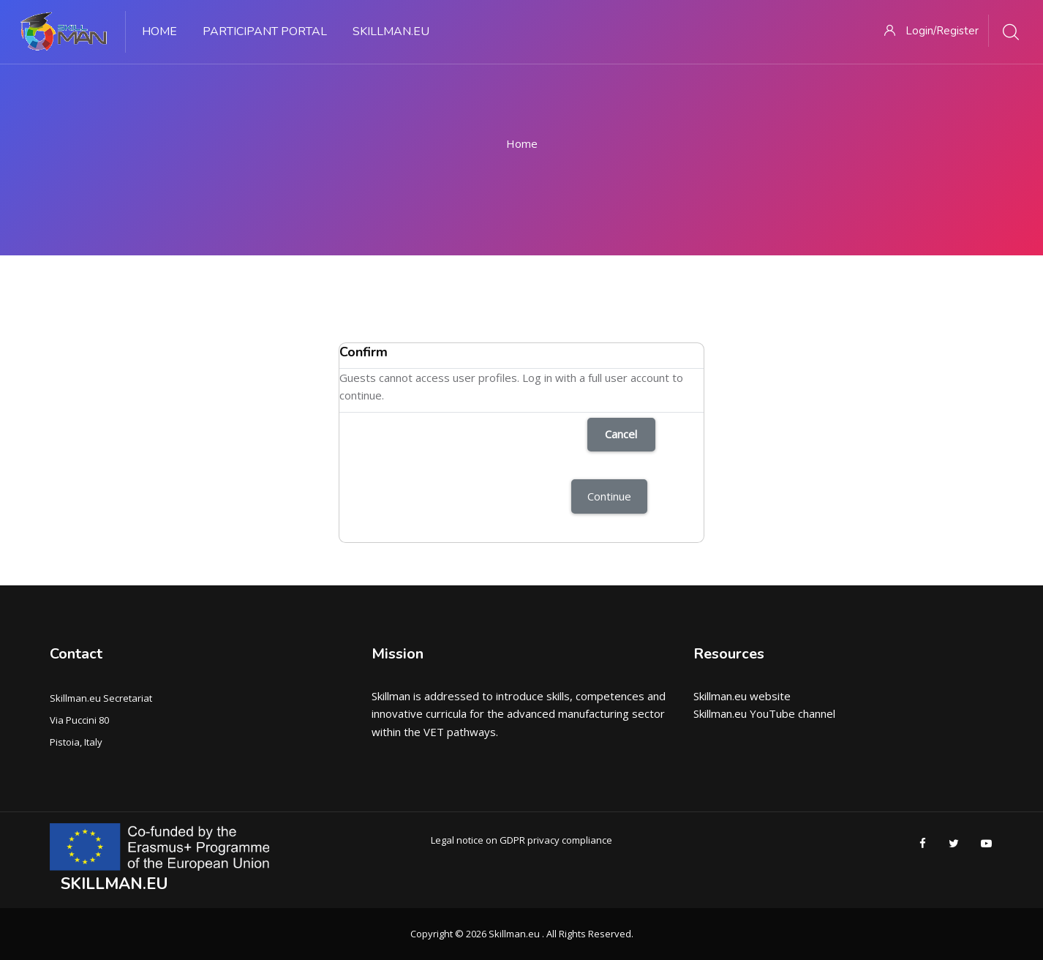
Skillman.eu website (742, 696)
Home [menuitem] (159, 31)
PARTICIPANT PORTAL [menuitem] (265, 31)
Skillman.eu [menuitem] (391, 31)
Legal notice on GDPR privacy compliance (521, 840)
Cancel (621, 434)
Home (522, 143)
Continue (609, 496)
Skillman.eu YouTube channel (764, 713)
